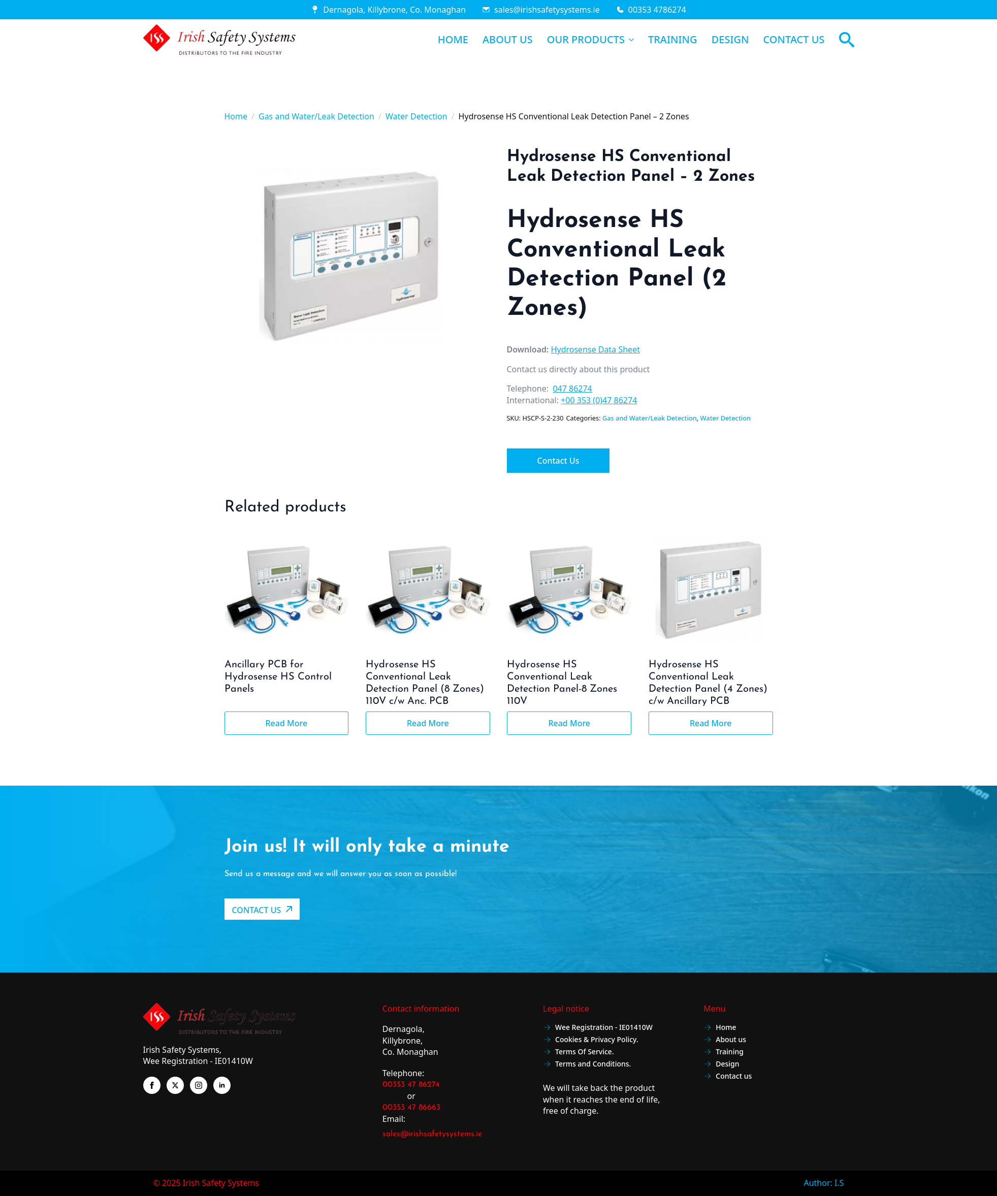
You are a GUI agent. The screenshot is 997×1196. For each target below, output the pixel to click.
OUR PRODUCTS (586, 40)
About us (724, 1040)
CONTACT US (794, 40)
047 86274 (572, 388)
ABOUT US (508, 40)
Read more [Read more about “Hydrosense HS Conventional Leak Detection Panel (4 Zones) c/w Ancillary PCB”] (711, 723)
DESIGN (730, 40)
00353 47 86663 (411, 1108)
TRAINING (672, 40)
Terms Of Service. (578, 1052)
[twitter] (175, 1085)
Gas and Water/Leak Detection (316, 116)
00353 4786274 (657, 9)
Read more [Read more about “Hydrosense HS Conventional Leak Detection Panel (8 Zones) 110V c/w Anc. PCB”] (428, 723)
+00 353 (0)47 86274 (599, 400)
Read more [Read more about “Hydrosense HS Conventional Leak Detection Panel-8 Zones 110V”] (569, 723)
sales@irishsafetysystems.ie (547, 9)
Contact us (727, 1077)
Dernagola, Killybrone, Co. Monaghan (394, 9)
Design (721, 1065)
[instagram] (198, 1085)
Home (236, 116)
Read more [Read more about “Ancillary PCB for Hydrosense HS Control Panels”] (286, 723)
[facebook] (151, 1085)
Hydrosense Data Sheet (595, 349)
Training (723, 1052)
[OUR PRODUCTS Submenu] (629, 40)
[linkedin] (222, 1085)
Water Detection (416, 116)
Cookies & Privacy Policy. (590, 1040)
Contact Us (558, 460)
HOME (453, 40)
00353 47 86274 (411, 1085)
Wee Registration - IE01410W (598, 1028)
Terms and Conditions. (587, 1065)
